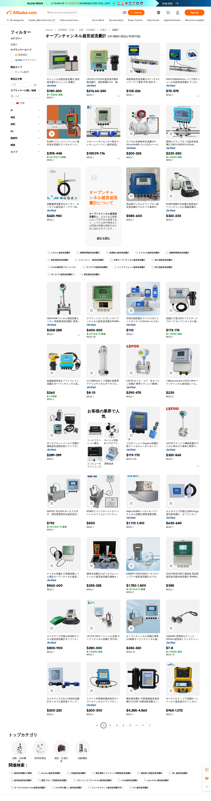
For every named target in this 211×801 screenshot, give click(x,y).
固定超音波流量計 (90, 274)
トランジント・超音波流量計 (89, 260)
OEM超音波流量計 (128, 780)
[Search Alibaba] (83, 12)
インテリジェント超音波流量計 (129, 267)
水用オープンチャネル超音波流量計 (127, 260)
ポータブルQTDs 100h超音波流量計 (28, 787)
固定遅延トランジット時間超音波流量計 (111, 773)
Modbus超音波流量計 (49, 773)
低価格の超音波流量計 (117, 252)
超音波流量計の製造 (21, 773)
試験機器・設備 (66, 30)
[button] (124, 12)
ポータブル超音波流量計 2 (61, 274)
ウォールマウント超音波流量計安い (105, 787)
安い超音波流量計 (178, 773)
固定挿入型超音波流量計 (150, 773)
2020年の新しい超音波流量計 (67, 787)
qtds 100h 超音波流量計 (156, 780)
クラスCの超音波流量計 (147, 252)
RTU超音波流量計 (139, 787)
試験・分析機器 (87, 30)
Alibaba (49, 30)
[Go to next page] (150, 725)
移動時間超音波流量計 (88, 252)
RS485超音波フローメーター (62, 267)
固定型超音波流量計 (58, 260)
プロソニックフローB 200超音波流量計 (92, 780)
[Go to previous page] (97, 725)
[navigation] (25, 378)
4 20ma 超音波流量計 (59, 252)
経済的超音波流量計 (21, 780)
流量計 (103, 30)
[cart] (168, 13)
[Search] (136, 12)
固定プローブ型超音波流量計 (52, 780)
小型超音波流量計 (76, 773)
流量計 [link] (115, 30)
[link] (206, 769)
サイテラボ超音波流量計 (95, 267)
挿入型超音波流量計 (162, 260)
